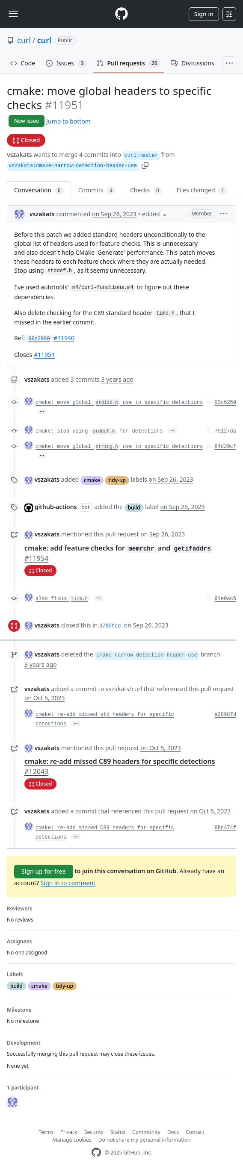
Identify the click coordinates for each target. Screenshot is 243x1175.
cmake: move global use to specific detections (119, 403)
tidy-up (116, 480)
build (134, 507)
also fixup (62, 599)
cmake (92, 480)
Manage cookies (72, 1139)
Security (94, 1132)
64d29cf (225, 447)
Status (117, 1132)
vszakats (19, 154)
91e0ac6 (225, 599)
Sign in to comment (68, 883)
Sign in (203, 14)
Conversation (39, 190)
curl (24, 40)
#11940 (63, 338)
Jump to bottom (68, 121)
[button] (145, 164)
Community (146, 1132)
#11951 (44, 354)
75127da (225, 431)
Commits (97, 190)
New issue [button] (26, 120)
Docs (173, 1132)
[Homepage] (121, 14)
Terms (46, 1132)
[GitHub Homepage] (96, 1152)
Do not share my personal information (144, 1139)
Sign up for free (43, 871)
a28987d (225, 715)
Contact (195, 1132)
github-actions (56, 507)
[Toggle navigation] (13, 13)
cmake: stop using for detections (99, 431)
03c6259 (225, 403)
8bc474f (225, 828)
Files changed (202, 190)
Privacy (68, 1132)
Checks (146, 190)
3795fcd (110, 626)
